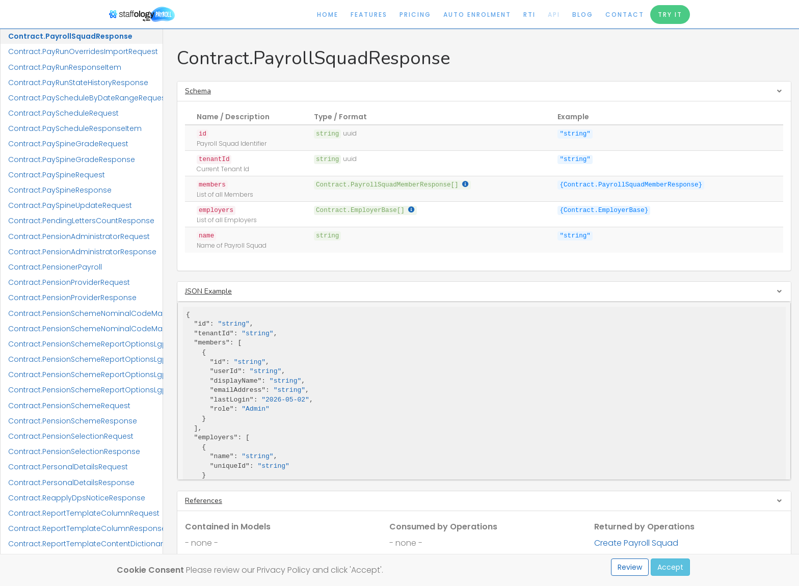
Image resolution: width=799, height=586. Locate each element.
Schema (198, 91)
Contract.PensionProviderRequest (69, 282)
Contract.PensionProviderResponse (72, 297)
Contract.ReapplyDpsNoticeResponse (76, 498)
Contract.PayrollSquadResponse (70, 36)
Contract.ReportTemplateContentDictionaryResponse (85, 544)
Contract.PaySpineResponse (60, 190)
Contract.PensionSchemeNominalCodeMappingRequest (85, 313)
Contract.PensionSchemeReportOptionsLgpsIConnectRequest (85, 374)
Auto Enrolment (477, 14)
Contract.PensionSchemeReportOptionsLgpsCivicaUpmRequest (85, 344)
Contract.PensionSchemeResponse (72, 421)
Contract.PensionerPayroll (55, 267)
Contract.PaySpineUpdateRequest (70, 205)
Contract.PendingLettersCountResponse (81, 221)
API (554, 14)
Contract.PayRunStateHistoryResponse (78, 82)
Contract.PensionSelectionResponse (74, 451)
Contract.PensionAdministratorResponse (82, 252)
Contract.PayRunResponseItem (64, 67)
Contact (624, 14)
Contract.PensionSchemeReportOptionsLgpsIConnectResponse (85, 390)
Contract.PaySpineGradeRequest (68, 144)
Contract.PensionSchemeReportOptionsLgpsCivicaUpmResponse (85, 359)
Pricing (415, 14)
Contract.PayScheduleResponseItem (75, 128)
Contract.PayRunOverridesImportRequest (83, 51)
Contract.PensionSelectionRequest (71, 436)
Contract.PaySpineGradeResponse (71, 159)
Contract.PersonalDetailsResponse (71, 482)
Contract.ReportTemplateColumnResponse (85, 528)
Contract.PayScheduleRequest (63, 113)
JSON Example (208, 291)
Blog (582, 14)
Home (327, 14)
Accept (670, 567)
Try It (670, 14)
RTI (529, 14)
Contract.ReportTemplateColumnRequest (83, 513)
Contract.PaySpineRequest (56, 175)
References (203, 500)
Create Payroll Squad (636, 543)
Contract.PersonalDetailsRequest (68, 467)
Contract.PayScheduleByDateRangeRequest (85, 98)
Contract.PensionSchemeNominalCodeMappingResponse (85, 329)
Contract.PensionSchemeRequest (69, 406)
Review (630, 567)
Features (369, 14)
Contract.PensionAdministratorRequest (79, 236)
